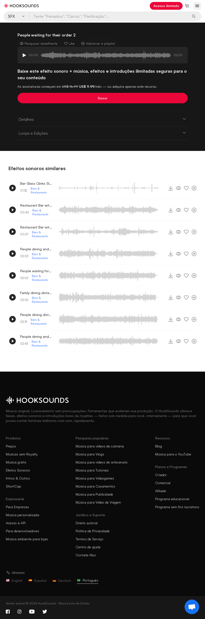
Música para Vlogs (90, 454)
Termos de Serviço (89, 539)
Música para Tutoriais (92, 470)
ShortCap (13, 486)
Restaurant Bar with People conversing (36, 205)
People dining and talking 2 (36, 336)
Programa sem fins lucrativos (177, 507)
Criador (161, 475)
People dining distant (36, 315)
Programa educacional (172, 499)
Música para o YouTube (173, 454)
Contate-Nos (86, 555)
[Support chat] (192, 607)
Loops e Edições (102, 133)
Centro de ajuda (88, 547)
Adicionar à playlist (98, 43)
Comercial (162, 483)
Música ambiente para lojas (27, 539)
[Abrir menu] (197, 6)
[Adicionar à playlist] (194, 188)
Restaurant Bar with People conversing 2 (36, 227)
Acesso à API (16, 523)
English (14, 580)
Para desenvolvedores (22, 531)
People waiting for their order (36, 271)
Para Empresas (17, 507)
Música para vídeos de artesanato (102, 462)
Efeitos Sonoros (18, 470)
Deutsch (62, 580)
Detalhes (102, 119)
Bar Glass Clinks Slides (36, 183)
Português (87, 580)
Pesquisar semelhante (39, 43)
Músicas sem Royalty (22, 454)
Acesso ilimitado (166, 6)
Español (37, 580)
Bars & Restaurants (39, 190)
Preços (11, 446)
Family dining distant (36, 293)
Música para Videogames (95, 478)
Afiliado (160, 491)
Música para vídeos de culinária (100, 446)
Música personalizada (22, 515)
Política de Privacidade (93, 531)
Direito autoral (87, 523)
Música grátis (16, 462)
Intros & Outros (18, 478)
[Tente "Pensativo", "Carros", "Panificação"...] (108, 16)
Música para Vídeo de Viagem (98, 502)
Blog (158, 446)
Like (69, 43)
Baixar (102, 98)
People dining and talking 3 (36, 249)
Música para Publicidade (94, 494)
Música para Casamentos (95, 486)
